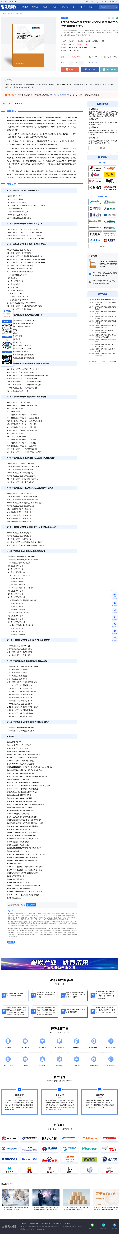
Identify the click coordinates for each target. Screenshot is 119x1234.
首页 (4, 13)
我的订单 (113, 1)
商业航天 (64, 18)
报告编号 (64, 41)
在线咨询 (90, 69)
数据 (91, 7)
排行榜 (83, 7)
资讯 (75, 7)
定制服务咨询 (31, 905)
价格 (62, 57)
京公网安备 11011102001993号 (74, 1226)
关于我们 (104, 2)
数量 (62, 63)
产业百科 (47, 7)
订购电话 (64, 47)
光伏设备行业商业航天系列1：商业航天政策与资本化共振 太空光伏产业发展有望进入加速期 (46, 1209)
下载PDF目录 (109, 69)
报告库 (56, 7)
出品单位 (64, 44)
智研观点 (25, 7)
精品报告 (19, 13)
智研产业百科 (45, 1223)
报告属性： (81, 41)
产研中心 (66, 7)
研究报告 (36, 7)
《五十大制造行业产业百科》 (59, 95)
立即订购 (70, 69)
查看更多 (102, 148)
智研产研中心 (57, 1223)
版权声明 (9, 80)
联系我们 (68, 1223)
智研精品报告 (33, 1223)
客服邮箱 (64, 50)
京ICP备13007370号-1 (57, 1226)
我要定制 (113, 361)
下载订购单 (92, 63)
